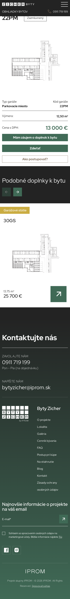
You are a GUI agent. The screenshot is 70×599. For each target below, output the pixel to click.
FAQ (40, 447)
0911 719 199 (16, 362)
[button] (6, 192)
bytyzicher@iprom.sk (26, 387)
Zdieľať (35, 148)
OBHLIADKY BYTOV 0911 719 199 (35, 11)
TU (60, 536)
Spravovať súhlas (41, 585)
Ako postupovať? (35, 159)
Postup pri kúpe (47, 454)
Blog (40, 468)
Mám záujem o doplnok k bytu (35, 137)
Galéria (41, 433)
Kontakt (42, 475)
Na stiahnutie (45, 461)
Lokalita (42, 426)
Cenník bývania (46, 440)
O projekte (43, 419)
